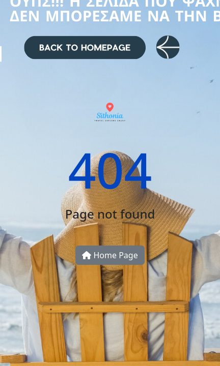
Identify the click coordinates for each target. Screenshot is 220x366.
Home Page (110, 255)
